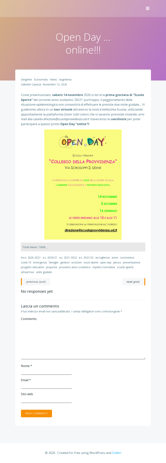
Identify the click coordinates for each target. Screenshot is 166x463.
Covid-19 (26, 262)
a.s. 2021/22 (86, 257)
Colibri (116, 453)
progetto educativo (32, 267)
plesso (117, 262)
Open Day (105, 262)
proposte (51, 267)
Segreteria (65, 79)
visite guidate (44, 272)
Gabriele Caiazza (31, 84)
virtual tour (27, 272)
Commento (29, 319)
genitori (65, 262)
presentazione (131, 262)
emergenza (40, 262)
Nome (26, 366)
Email (26, 380)
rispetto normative (104, 267)
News (53, 79)
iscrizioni (76, 262)
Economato (41, 79)
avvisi (115, 257)
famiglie (53, 262)
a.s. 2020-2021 (32, 257)
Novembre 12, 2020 (55, 84)
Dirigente (26, 79)
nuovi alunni (91, 262)
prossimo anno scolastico (75, 267)
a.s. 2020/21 (50, 257)
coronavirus (127, 257)
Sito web (27, 394)
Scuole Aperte (125, 267)
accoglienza (102, 257)
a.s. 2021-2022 (68, 257)
